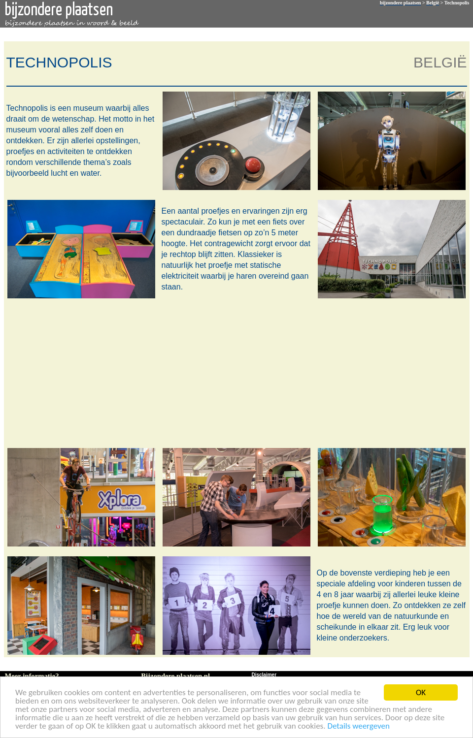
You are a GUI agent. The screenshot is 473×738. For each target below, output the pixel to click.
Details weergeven (358, 726)
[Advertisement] (235, 372)
